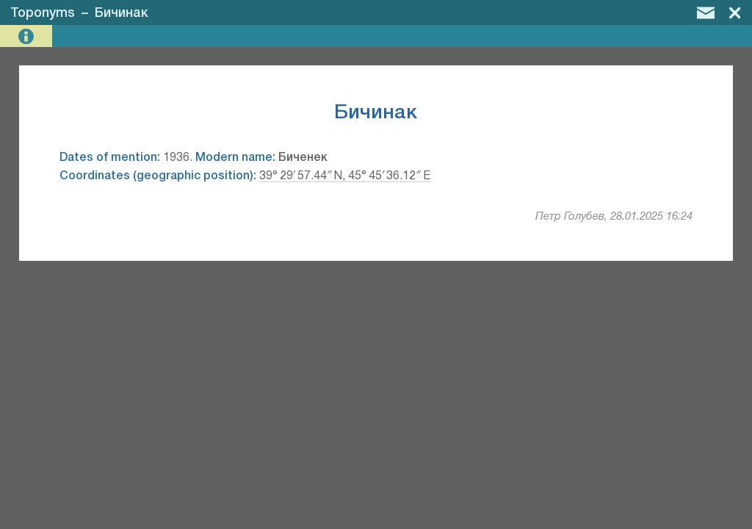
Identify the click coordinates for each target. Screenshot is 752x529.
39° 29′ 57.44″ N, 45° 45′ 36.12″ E (344, 176)
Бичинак (121, 13)
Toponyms (42, 13)
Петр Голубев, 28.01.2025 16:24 (614, 217)
